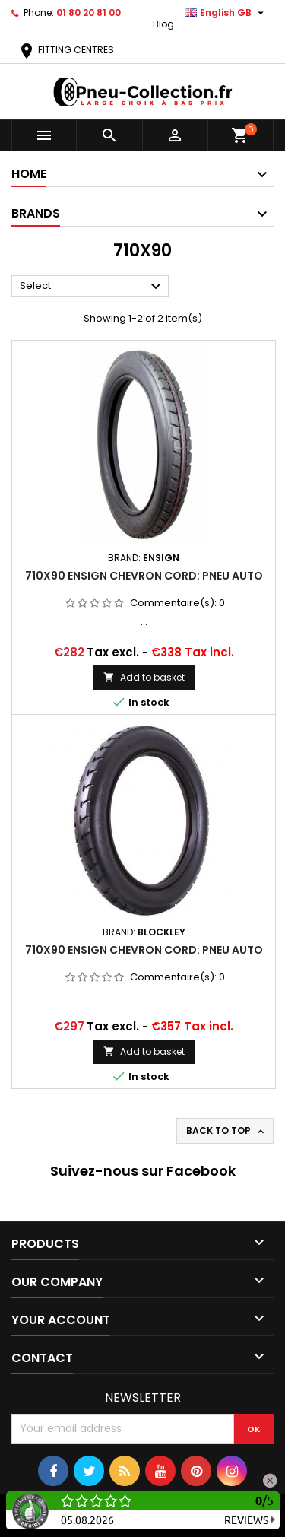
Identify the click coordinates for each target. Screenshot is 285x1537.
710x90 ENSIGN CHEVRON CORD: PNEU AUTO (144, 575)
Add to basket (144, 677)
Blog (163, 23)
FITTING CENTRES (65, 49)
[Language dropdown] (226, 13)
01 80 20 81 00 (88, 12)
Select (92, 287)
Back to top (226, 1131)
